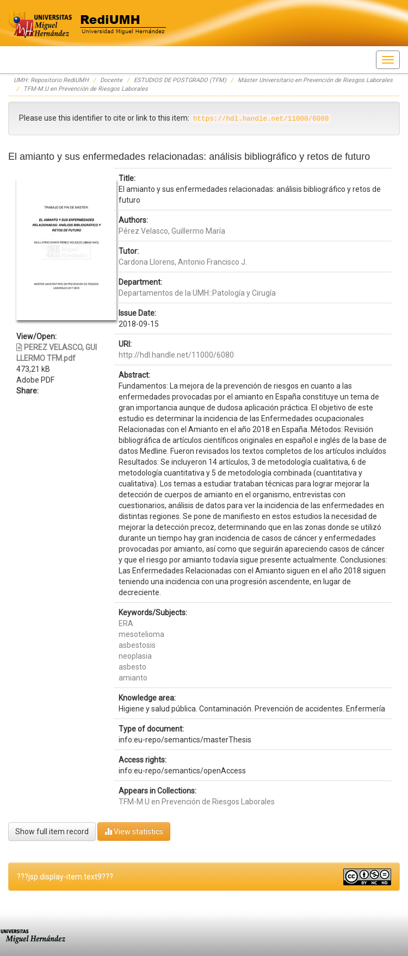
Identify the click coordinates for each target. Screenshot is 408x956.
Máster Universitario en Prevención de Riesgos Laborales (315, 80)
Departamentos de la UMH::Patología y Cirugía (197, 293)
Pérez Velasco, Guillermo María (172, 231)
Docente (111, 80)
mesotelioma (141, 634)
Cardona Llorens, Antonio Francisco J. (183, 262)
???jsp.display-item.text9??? (65, 876)
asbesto (132, 667)
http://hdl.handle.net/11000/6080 (176, 355)
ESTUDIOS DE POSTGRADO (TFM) (180, 80)
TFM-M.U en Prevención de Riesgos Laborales (85, 88)
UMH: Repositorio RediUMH (51, 80)
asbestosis (137, 645)
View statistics (133, 831)
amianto (133, 677)
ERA (126, 623)
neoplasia (135, 656)
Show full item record (52, 831)
